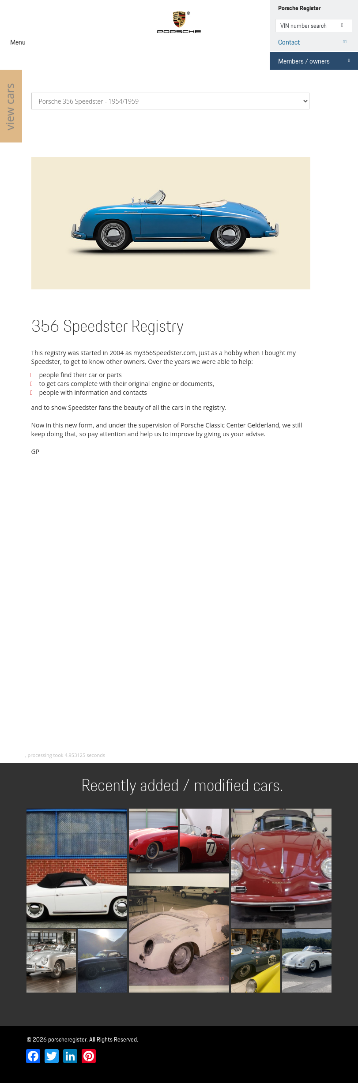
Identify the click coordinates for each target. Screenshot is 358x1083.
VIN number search (345, 25)
